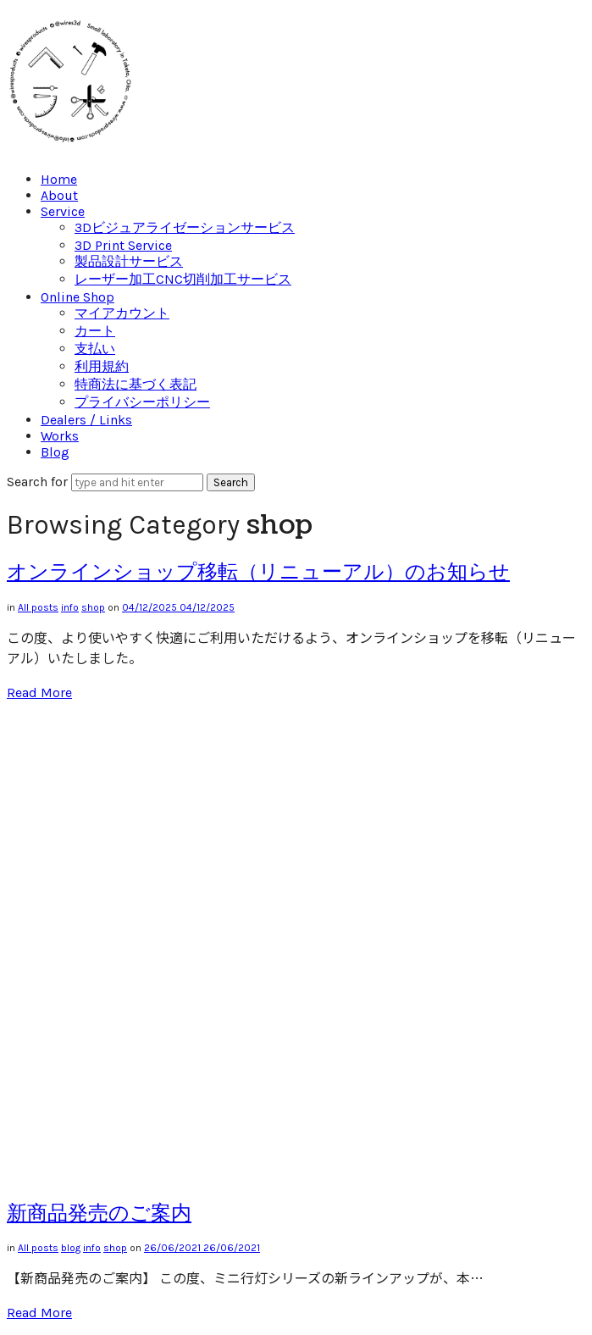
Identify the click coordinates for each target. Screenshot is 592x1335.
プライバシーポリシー (142, 402)
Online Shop (77, 297)
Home (59, 179)
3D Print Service (123, 245)
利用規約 (102, 366)
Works (60, 436)
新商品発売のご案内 (99, 1213)
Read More (39, 692)
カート (95, 331)
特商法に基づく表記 (135, 384)
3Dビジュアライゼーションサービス (185, 227)
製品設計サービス (129, 261)
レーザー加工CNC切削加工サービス (183, 279)
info (70, 607)
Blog (55, 452)
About (59, 195)
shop (93, 607)
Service (63, 211)
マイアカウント (122, 313)
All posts (38, 607)
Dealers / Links (86, 420)
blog (70, 1248)
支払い (95, 349)
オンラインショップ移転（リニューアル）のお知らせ (258, 571)
